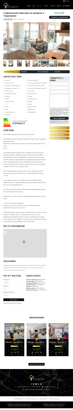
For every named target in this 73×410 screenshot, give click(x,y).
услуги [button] (46, 5)
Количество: (6, 279)
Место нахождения (43, 72)
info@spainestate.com (49, 387)
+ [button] (5, 231)
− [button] (5, 233)
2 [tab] (36, 359)
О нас (33, 5)
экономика (57, 72)
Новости (53, 5)
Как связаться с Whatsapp (59, 128)
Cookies (52, 398)
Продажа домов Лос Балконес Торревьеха (53, 405)
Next (68, 41)
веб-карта (56, 398)
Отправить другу (59, 134)
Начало (29, 5)
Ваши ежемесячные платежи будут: (13, 303)
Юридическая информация (31, 398)
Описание (24, 72)
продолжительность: (9, 292)
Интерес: (5, 286)
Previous (5, 41)
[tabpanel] (14, 340)
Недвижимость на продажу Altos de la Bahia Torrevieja (19, 404)
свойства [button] (40, 5)
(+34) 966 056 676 (35, 387)
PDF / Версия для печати (59, 138)
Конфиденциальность (43, 398)
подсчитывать (13, 300)
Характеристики (9, 71)
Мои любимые (66, 5)
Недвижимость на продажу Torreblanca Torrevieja (19, 405)
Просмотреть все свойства (36, 364)
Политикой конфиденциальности (56, 112)
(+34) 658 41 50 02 (25, 387)
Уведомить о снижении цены (59, 17)
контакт (59, 5)
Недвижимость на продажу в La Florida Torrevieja (54, 404)
